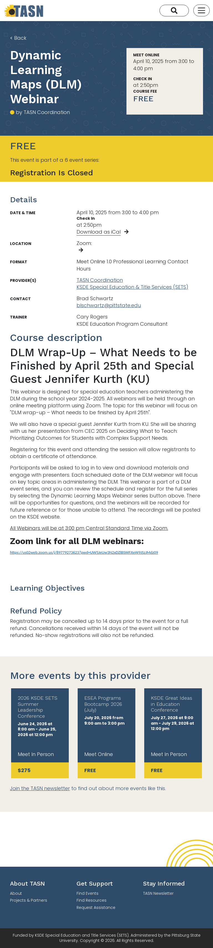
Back (18, 37)
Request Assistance (96, 907)
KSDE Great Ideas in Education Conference (171, 704)
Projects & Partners (28, 900)
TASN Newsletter (158, 893)
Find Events (87, 893)
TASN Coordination (100, 280)
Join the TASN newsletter (40, 788)
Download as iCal (99, 231)
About (16, 893)
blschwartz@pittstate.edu (109, 305)
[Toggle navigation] (201, 10)
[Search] (174, 10)
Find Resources (91, 900)
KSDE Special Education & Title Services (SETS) (132, 287)
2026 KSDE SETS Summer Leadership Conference (37, 707)
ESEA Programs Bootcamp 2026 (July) (103, 704)
